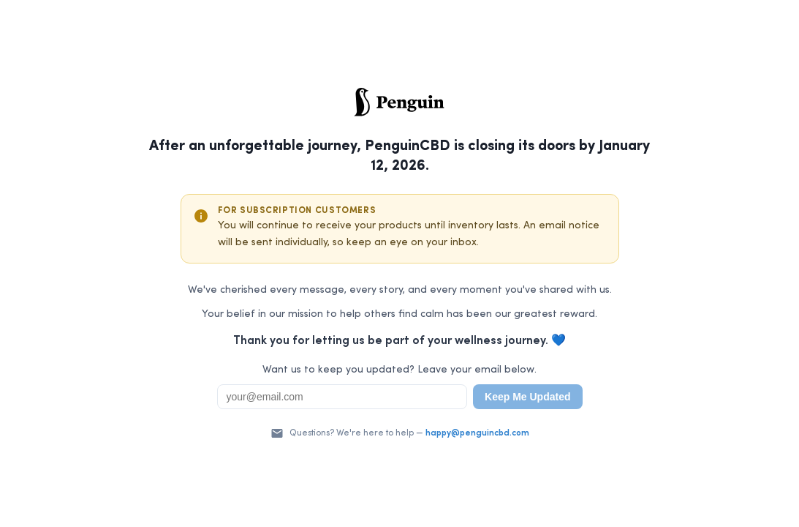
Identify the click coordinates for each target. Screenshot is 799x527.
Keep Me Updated (527, 397)
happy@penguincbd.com (477, 433)
